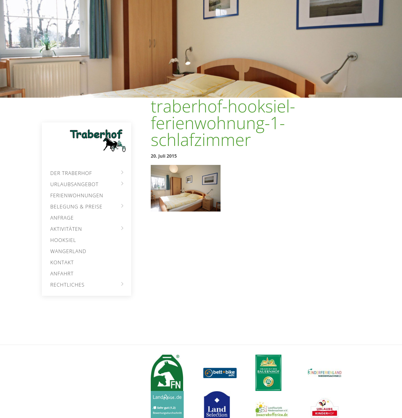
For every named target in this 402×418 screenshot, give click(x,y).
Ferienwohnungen (76, 195)
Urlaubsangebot (74, 184)
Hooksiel (63, 240)
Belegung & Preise (76, 206)
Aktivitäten (66, 228)
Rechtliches (67, 284)
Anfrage (62, 217)
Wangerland (68, 251)
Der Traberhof (71, 173)
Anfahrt (62, 273)
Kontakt (62, 262)
